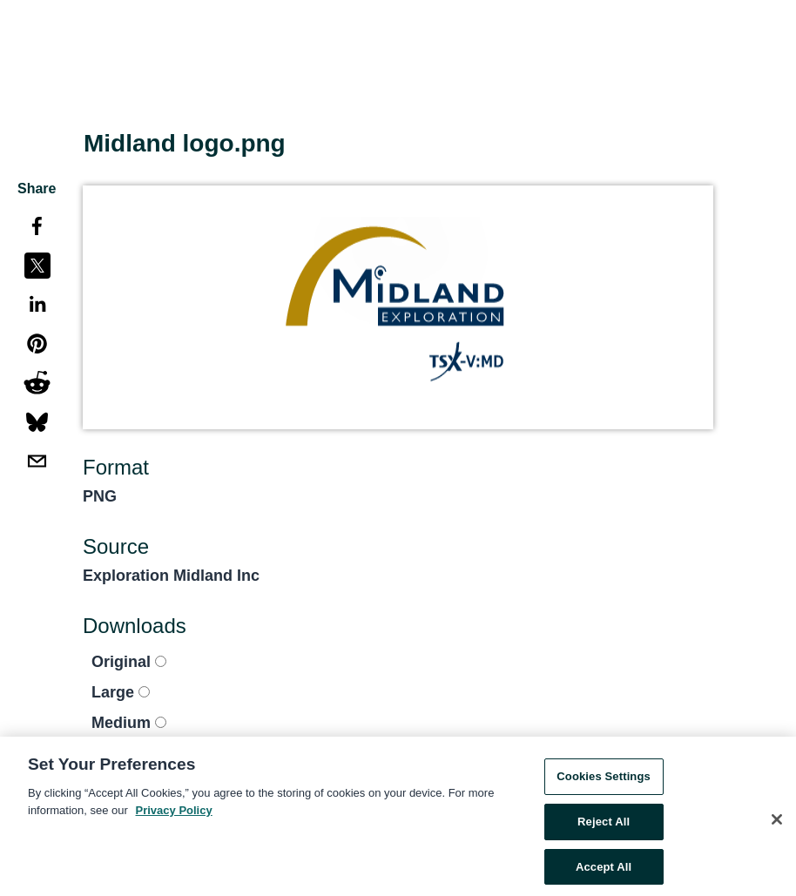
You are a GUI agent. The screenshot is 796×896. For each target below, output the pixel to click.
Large (120, 692)
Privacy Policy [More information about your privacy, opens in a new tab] (174, 813)
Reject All (603, 825)
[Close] (777, 824)
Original (128, 661)
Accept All (603, 870)
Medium (128, 722)
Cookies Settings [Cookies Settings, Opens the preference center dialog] (604, 780)
